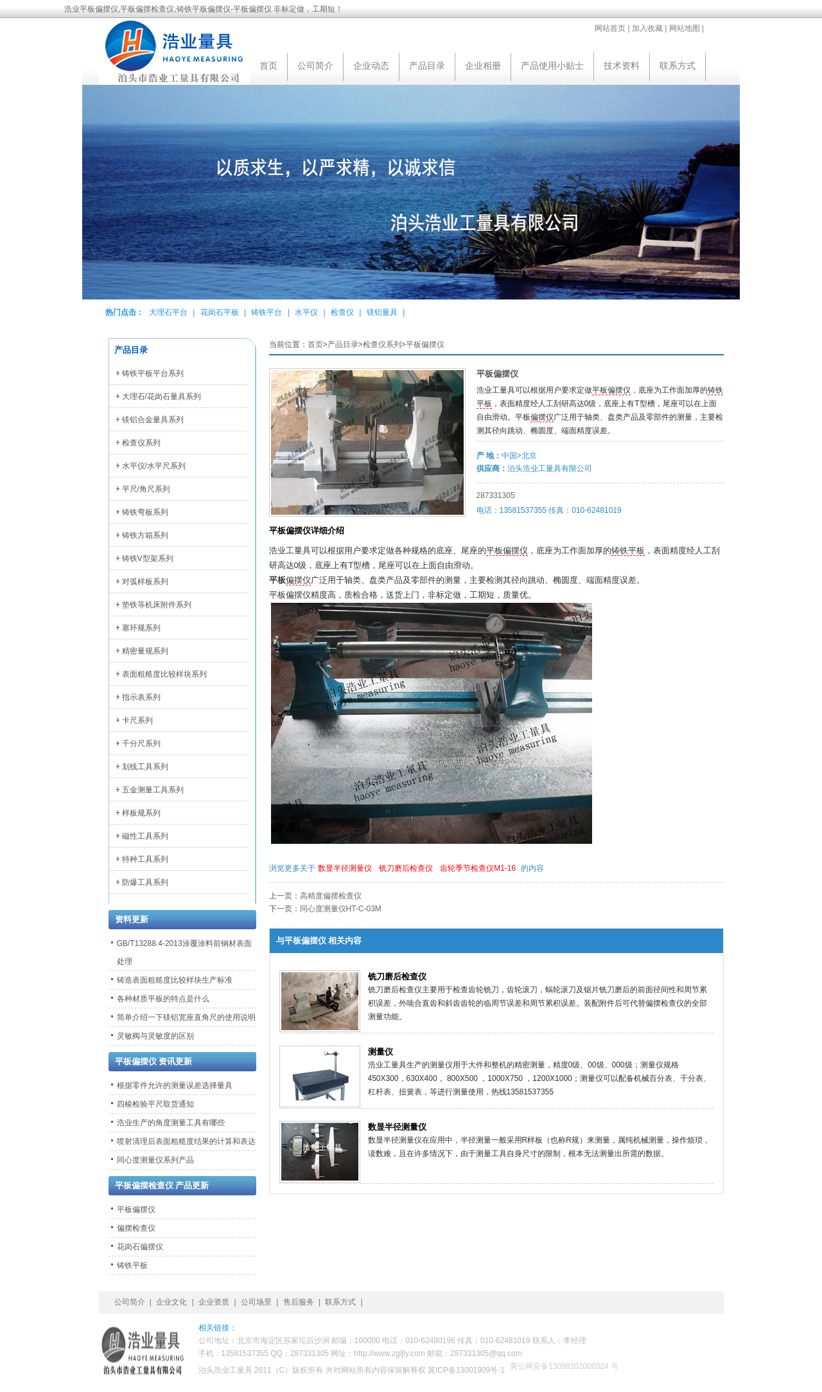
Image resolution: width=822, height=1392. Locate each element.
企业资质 (213, 1302)
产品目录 (427, 65)
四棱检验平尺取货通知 (155, 1104)
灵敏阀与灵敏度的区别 (155, 1035)
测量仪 (380, 1052)
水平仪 (306, 312)
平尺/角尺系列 (146, 489)
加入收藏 (647, 28)
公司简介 (315, 65)
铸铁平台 (266, 312)
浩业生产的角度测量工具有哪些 (171, 1122)
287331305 (496, 495)
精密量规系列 (145, 651)
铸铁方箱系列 (145, 535)
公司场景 (256, 1302)
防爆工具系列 (145, 882)
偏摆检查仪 (136, 1228)
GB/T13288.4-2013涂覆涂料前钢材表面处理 (184, 952)
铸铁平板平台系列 (153, 373)
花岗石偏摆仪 (140, 1246)
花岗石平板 (219, 312)
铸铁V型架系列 (147, 558)
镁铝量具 (382, 312)
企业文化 (171, 1302)
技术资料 (622, 65)
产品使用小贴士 (552, 65)
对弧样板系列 (145, 581)
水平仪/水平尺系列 (154, 465)
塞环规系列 (141, 627)
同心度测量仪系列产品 (155, 1160)
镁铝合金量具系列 (153, 419)
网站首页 (610, 28)
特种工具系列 (145, 859)
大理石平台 (168, 312)
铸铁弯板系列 (145, 512)
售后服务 (298, 1302)
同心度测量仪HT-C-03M (340, 908)
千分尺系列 (141, 743)
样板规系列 (141, 812)
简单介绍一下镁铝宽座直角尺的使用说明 (186, 1017)
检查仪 (342, 312)
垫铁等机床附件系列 (156, 604)
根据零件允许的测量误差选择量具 (174, 1085)
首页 (268, 65)
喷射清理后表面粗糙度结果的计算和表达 (186, 1141)
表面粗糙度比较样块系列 (164, 674)
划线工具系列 (145, 766)
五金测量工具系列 (153, 789)
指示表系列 (141, 697)
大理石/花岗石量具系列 (161, 396)
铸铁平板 (628, 550)
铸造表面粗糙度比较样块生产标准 (174, 980)
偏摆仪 (542, 417)
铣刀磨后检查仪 (406, 868)
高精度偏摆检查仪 (331, 895)
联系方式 (677, 65)
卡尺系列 (137, 720)
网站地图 (684, 28)
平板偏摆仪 (425, 344)
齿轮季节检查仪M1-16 (478, 868)
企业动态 (371, 65)
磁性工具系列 (145, 836)
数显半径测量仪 (345, 868)
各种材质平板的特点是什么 (163, 998)
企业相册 (483, 65)
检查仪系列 (382, 344)
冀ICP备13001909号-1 (466, 1370)
